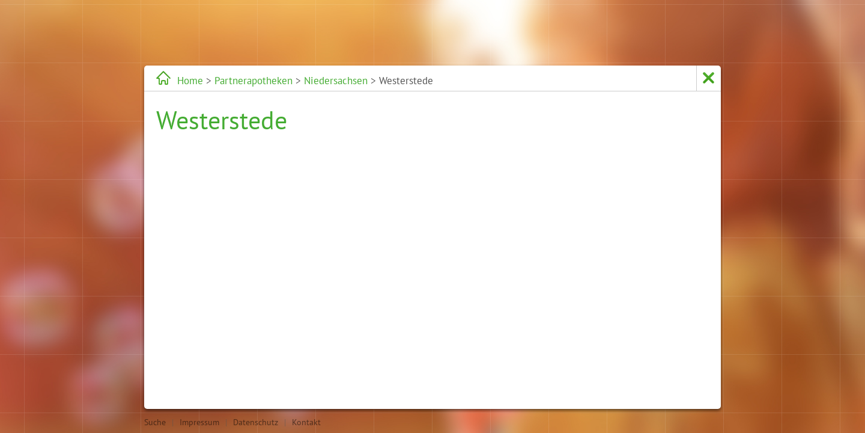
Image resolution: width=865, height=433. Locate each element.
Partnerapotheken (253, 80)
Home (190, 80)
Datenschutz (255, 422)
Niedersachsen (336, 80)
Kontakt (306, 422)
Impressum (199, 422)
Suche (155, 422)
